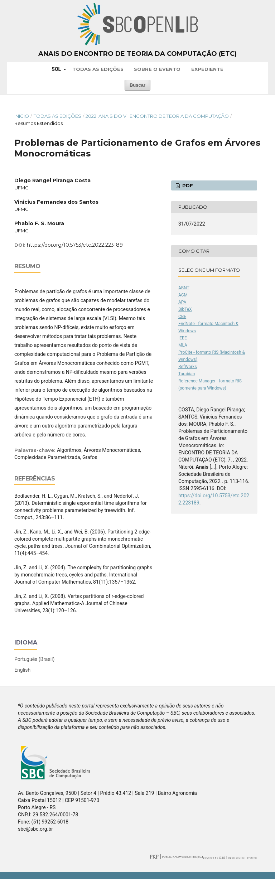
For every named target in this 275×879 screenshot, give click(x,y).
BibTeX (185, 309)
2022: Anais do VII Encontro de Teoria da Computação (157, 116)
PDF (187, 185)
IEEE (182, 338)
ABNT (183, 287)
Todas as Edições (98, 69)
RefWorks (187, 366)
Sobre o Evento (157, 69)
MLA (182, 345)
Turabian (186, 373)
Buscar (137, 85)
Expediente (207, 69)
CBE (182, 316)
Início (21, 116)
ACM (183, 295)
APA (182, 302)
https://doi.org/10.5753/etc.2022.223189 (75, 245)
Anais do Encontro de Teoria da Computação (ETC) (137, 54)
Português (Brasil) (34, 659)
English (22, 670)
